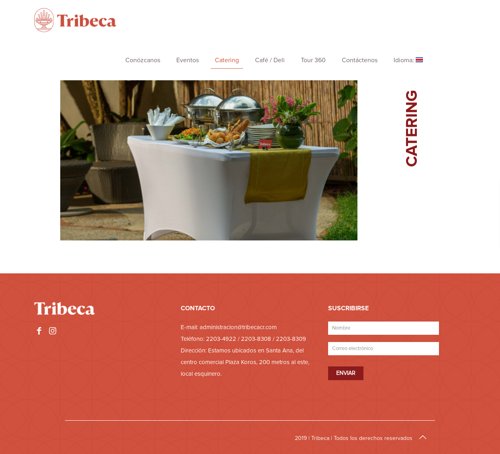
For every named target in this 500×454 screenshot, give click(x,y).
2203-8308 (256, 339)
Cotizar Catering (432, 260)
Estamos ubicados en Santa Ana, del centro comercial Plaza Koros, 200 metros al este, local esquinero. (245, 362)
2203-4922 (221, 339)
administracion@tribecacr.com (238, 327)
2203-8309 (291, 339)
